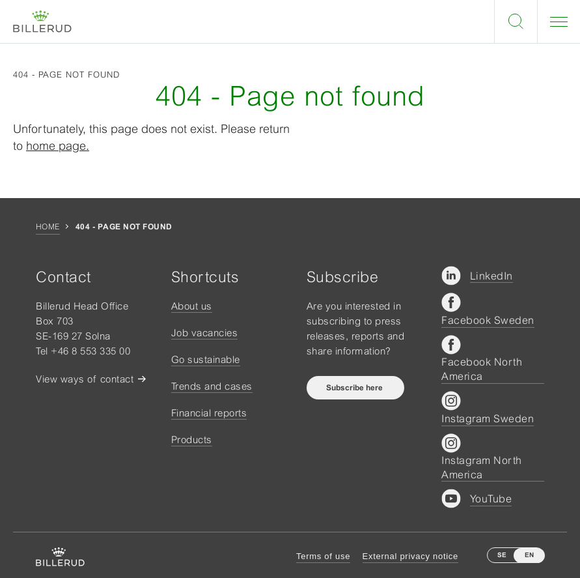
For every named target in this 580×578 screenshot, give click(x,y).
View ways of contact (84, 378)
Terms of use (323, 556)
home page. (57, 145)
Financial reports (209, 412)
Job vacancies (204, 332)
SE (501, 554)
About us (191, 305)
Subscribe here (355, 387)
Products (191, 439)
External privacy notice (410, 556)
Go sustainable (205, 359)
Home (48, 226)
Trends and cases (212, 386)
